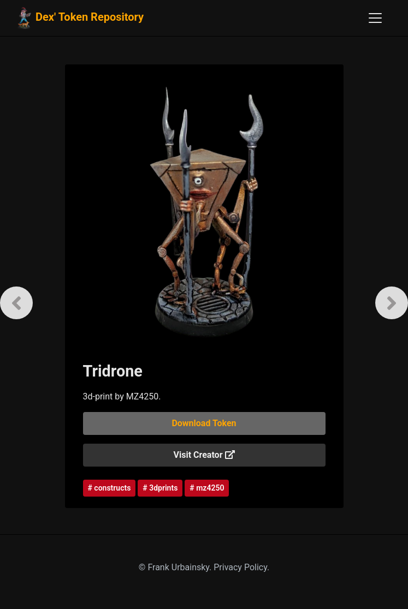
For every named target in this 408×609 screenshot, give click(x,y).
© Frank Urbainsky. (176, 567)
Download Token (204, 423)
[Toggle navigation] (375, 18)
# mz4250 (207, 487)
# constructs (109, 487)
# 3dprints (160, 487)
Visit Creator (204, 455)
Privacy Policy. (241, 567)
